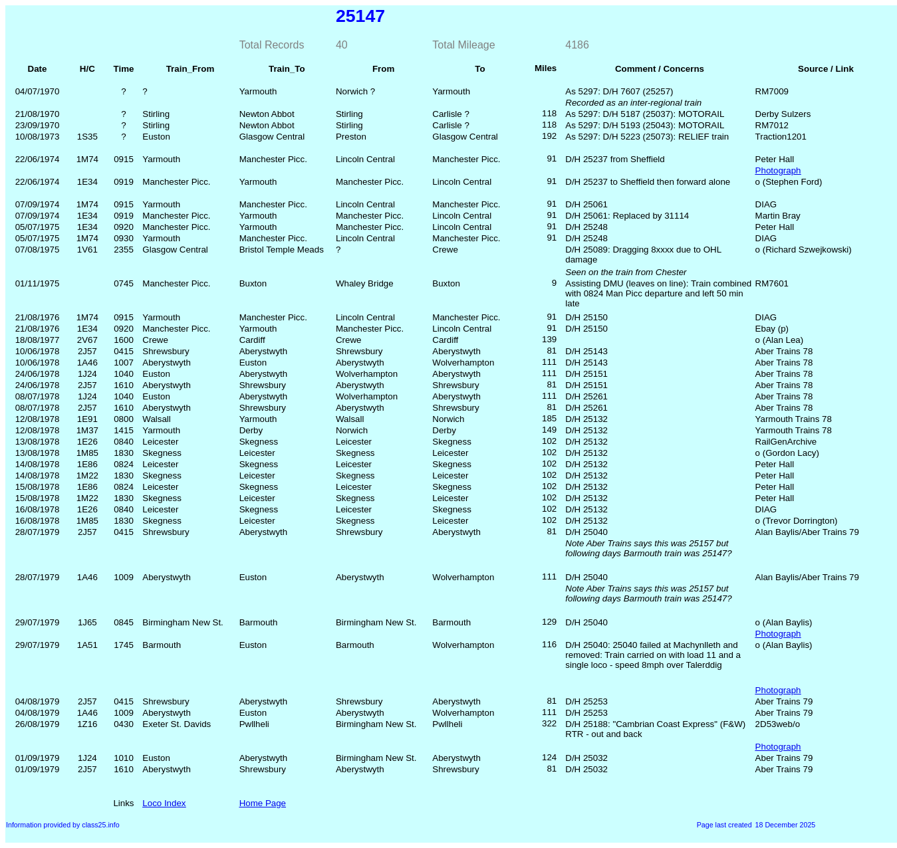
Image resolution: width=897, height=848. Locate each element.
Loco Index (164, 803)
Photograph (778, 170)
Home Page (262, 803)
